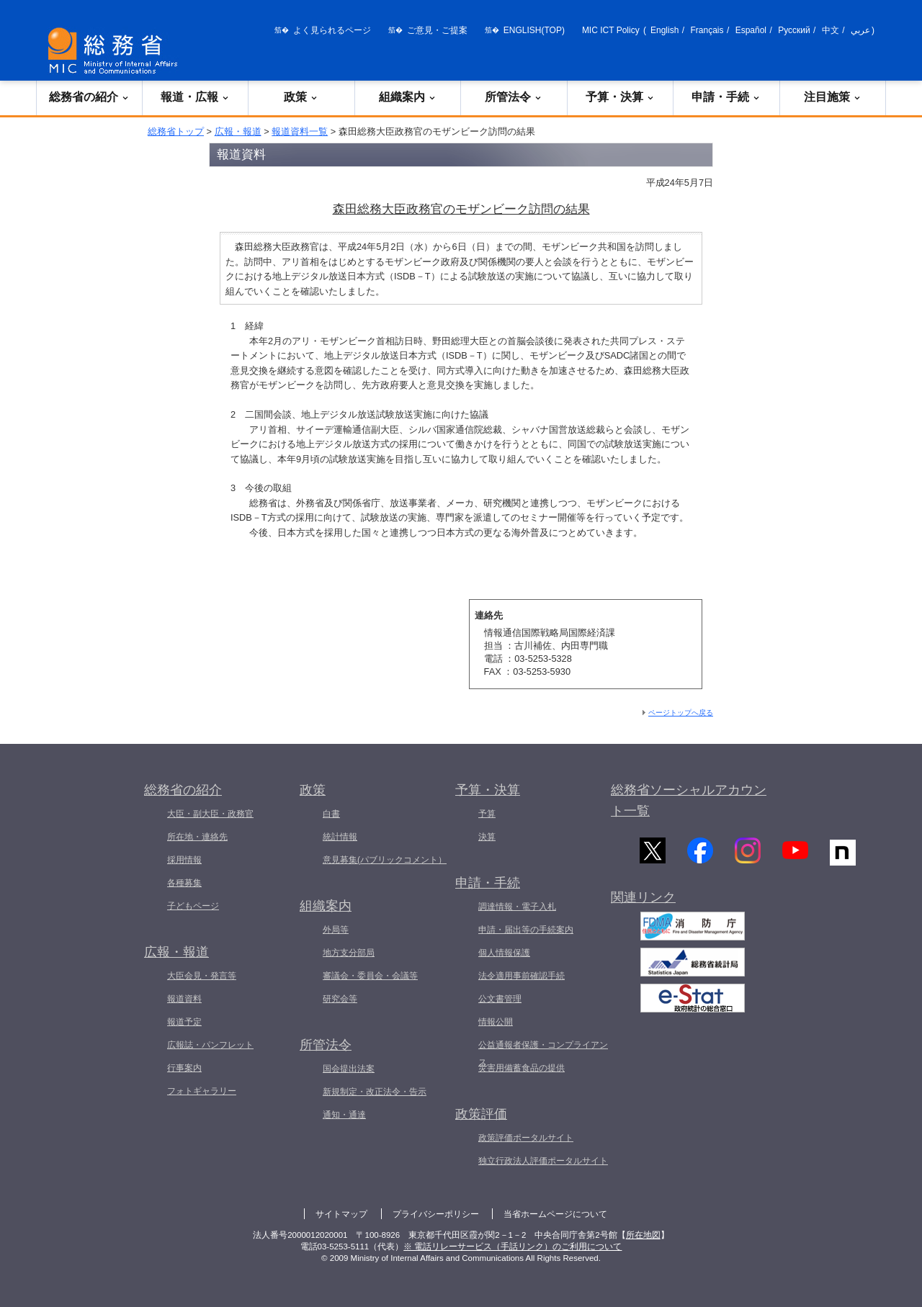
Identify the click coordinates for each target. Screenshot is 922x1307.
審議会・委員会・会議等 (370, 976)
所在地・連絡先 (197, 837)
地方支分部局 (349, 953)
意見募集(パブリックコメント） (385, 860)
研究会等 (340, 999)
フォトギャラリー (201, 1091)
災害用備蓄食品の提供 (521, 1068)
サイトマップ (341, 1214)
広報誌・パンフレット (210, 1045)
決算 (487, 837)
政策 (301, 97)
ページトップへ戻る (680, 713)
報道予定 (184, 1022)
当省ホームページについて (555, 1214)
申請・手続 (726, 97)
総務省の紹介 (89, 97)
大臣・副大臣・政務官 (210, 814)
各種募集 (184, 883)
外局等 (336, 930)
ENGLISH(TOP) (534, 30)
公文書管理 (500, 999)
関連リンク (643, 902)
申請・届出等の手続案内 (525, 930)
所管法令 (513, 97)
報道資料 (184, 999)
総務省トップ (176, 131)
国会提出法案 (349, 1069)
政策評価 (481, 1114)
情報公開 (495, 1022)
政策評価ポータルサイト (525, 1138)
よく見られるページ (332, 30)
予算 (487, 814)
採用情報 (184, 860)
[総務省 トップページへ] (116, 51)
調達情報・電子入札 (517, 907)
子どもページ (193, 906)
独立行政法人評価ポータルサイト (543, 1161)
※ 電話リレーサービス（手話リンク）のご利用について (512, 1246)
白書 (331, 814)
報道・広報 (195, 97)
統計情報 (340, 837)
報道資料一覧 (300, 131)
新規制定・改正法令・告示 (374, 1092)
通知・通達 (344, 1115)
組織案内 (408, 97)
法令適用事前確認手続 (521, 976)
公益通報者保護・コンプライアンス (543, 1053)
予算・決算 (620, 97)
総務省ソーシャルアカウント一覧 (688, 800)
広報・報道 (238, 131)
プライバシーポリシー (436, 1214)
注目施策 (832, 97)
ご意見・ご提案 (437, 30)
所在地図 (643, 1235)
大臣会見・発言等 (201, 976)
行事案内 (184, 1068)
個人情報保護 (504, 953)
